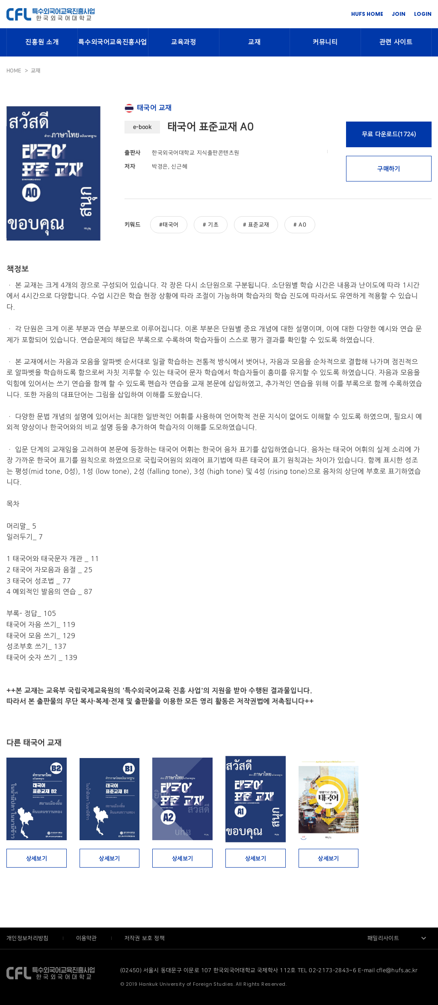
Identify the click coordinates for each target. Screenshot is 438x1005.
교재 (254, 42)
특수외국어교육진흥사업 (112, 42)
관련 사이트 (396, 42)
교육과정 (183, 42)
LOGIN (423, 14)
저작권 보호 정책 (144, 938)
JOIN (398, 14)
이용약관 (87, 938)
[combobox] (397, 938)
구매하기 (388, 169)
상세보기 (36, 859)
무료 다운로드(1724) (389, 134)
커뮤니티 (325, 42)
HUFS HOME (367, 14)
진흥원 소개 (42, 42)
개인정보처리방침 (28, 938)
